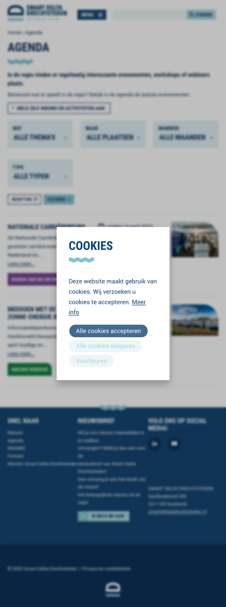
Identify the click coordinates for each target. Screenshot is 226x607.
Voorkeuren (91, 361)
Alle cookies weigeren (105, 346)
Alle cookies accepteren (108, 330)
